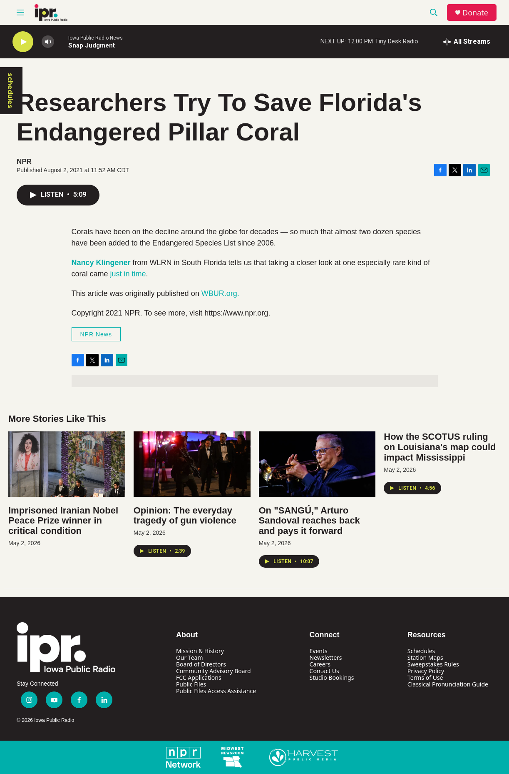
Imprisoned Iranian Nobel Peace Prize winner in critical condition (63, 520)
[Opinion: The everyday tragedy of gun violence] (192, 463)
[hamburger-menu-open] (20, 12)
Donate (475, 12)
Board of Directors (201, 664)
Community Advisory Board (213, 671)
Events (319, 651)
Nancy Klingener (101, 262)
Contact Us (324, 671)
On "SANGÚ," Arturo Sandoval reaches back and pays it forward (309, 520)
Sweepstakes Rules (433, 664)
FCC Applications (198, 677)
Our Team (189, 657)
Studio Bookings (332, 677)
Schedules (421, 651)
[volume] (48, 42)
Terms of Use (425, 677)
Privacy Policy (425, 671)
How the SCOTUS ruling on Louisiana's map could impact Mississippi (440, 447)
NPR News (96, 334)
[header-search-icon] (434, 12)
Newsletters (326, 657)
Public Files (191, 684)
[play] (23, 42)
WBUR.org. (220, 293)
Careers (320, 664)
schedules (10, 90)
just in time (128, 274)
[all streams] (467, 41)
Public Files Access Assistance (216, 691)
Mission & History (200, 651)
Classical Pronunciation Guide (447, 684)
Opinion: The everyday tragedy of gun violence (185, 515)
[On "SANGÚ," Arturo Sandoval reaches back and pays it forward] (317, 463)
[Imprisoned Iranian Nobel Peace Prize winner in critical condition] (66, 463)
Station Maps (425, 657)
